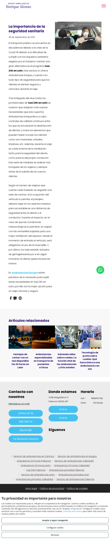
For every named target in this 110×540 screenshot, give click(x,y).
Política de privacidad (52, 488)
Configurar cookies (55, 527)
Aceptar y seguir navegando (55, 520)
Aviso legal (31, 488)
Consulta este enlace (72, 511)
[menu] (103, 6)
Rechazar (55, 535)
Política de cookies (77, 488)
